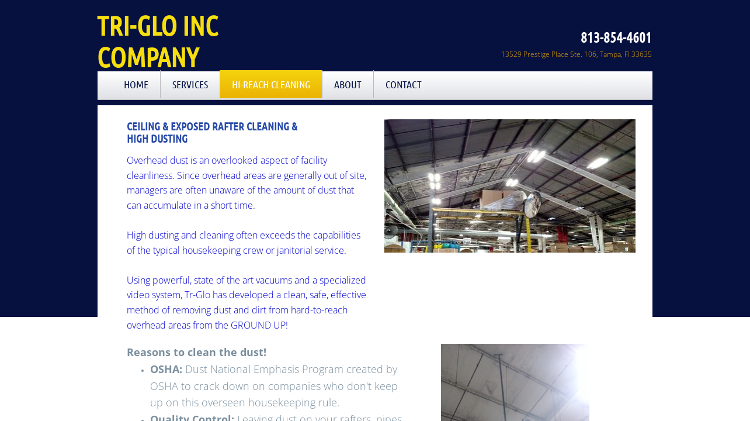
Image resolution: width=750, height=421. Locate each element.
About (348, 84)
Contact (404, 84)
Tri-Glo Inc (157, 25)
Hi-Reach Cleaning (271, 84)
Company (148, 57)
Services (190, 84)
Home (136, 84)
